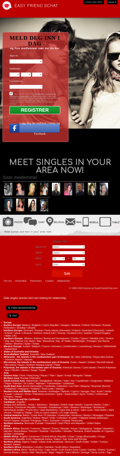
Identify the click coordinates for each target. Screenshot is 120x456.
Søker (38, 252)
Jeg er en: (13, 56)
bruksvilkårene (39, 94)
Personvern (36, 281)
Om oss (8, 281)
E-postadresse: (16, 81)
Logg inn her (93, 2)
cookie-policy (24, 96)
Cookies (49, 281)
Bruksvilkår (21, 281)
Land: (38, 264)
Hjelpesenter (63, 281)
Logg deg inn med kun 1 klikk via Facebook (40, 128)
